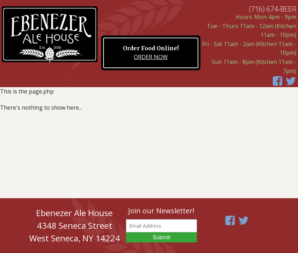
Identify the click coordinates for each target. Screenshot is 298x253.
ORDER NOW (151, 57)
